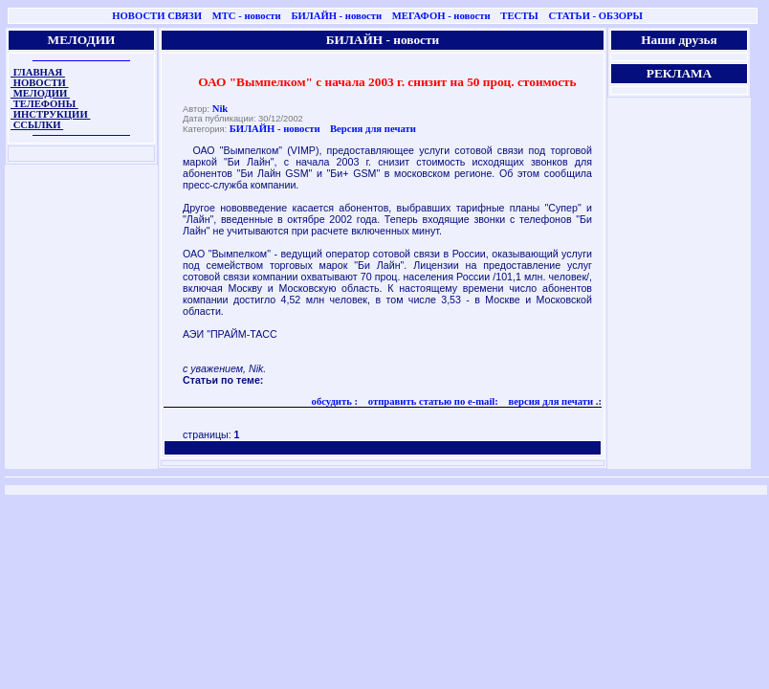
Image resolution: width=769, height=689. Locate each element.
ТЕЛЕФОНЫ (44, 104)
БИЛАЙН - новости (336, 16)
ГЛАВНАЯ (38, 72)
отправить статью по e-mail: (431, 401)
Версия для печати (373, 128)
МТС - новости (246, 16)
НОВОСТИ (40, 83)
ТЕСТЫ (519, 16)
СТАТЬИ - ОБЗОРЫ (595, 16)
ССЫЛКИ (37, 125)
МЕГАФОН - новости (441, 16)
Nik (220, 108)
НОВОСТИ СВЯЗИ (157, 16)
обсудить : (335, 401)
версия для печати (549, 401)
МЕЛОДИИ (40, 93)
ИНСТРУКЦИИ (50, 114)
